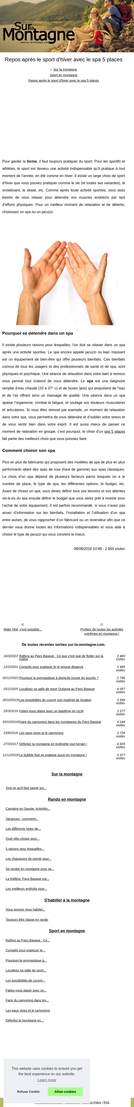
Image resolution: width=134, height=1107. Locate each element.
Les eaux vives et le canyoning (41, 733)
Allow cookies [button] (65, 1091)
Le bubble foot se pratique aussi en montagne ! (53, 755)
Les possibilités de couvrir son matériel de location (55, 700)
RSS (106, 1102)
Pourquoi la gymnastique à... (26, 960)
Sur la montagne (65, 69)
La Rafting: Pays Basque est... (27, 879)
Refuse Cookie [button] (28, 1091)
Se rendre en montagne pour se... (30, 869)
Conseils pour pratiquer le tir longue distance (51, 667)
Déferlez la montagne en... (25, 1020)
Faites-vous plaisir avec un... (26, 990)
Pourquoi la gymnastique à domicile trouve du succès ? (58, 678)
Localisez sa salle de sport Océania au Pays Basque (57, 689)
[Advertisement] (63, 117)
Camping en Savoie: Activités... (28, 808)
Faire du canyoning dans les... (27, 1000)
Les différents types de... (23, 829)
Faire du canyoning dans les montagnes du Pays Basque (60, 722)
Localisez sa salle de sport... (26, 970)
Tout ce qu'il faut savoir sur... (26, 788)
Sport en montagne (63, 75)
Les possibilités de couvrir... (25, 980)
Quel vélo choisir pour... (22, 838)
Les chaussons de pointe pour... (28, 859)
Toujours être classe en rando (27, 919)
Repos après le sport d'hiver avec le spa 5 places (63, 80)
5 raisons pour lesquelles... (25, 849)
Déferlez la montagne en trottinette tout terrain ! (53, 744)
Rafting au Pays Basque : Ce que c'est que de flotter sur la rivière (61, 657)
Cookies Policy (91, 1102)
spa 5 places (114, 431)
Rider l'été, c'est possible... (23, 629)
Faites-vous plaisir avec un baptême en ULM (51, 711)
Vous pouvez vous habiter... (25, 909)
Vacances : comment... (22, 819)
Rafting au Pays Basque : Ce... (28, 940)
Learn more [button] (47, 1080)
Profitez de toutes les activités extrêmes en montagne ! (101, 631)
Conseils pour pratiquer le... (25, 950)
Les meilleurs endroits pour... (26, 889)
